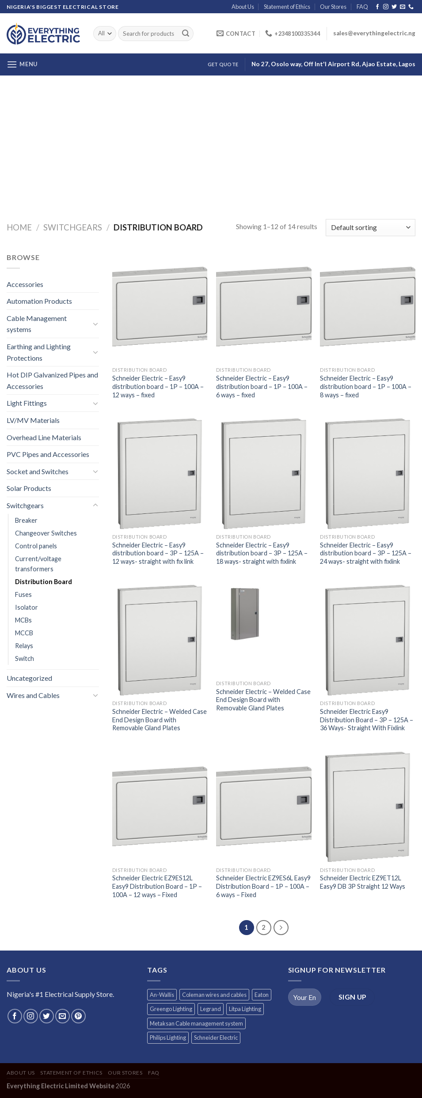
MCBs (23, 620)
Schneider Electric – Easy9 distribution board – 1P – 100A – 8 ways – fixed (365, 386)
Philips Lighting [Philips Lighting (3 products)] (168, 1037)
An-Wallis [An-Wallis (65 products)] (162, 994)
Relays (24, 645)
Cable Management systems (37, 324)
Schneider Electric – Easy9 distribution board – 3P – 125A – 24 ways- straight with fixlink (365, 553)
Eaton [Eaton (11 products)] (262, 994)
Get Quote (223, 64)
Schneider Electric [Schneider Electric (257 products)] (216, 1037)
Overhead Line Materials (44, 437)
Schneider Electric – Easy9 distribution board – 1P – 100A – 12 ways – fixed (158, 386)
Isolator (26, 607)
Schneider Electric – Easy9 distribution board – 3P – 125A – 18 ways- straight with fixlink (262, 553)
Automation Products (39, 301)
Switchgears (72, 227)
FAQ (362, 6)
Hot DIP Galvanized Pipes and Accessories (52, 380)
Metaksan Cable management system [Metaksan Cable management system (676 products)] (196, 1023)
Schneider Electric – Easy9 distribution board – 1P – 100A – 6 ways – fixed (262, 386)
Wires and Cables (33, 695)
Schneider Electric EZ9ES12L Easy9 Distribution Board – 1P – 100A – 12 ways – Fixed (157, 886)
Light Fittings (27, 403)
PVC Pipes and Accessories (48, 454)
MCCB (24, 633)
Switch (24, 658)
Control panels (36, 546)
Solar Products (29, 488)
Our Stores (333, 6)
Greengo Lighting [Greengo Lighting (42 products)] (171, 1008)
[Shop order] (370, 227)
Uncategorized (29, 678)
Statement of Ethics (287, 6)
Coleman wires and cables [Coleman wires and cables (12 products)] (214, 994)
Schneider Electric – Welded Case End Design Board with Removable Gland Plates (159, 720)
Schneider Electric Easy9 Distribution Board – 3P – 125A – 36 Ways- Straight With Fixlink (366, 720)
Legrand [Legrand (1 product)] (210, 1008)
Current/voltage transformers (38, 564)
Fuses (23, 594)
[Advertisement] (211, 142)
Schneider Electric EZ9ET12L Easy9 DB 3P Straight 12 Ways (362, 882)
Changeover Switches (46, 533)
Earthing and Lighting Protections (39, 352)
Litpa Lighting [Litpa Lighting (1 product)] (245, 1008)
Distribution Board (43, 581)
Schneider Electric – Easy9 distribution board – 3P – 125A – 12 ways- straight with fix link (158, 553)
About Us (243, 6)
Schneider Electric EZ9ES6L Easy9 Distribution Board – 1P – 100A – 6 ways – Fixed (263, 886)
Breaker (26, 520)
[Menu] (22, 64)
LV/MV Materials (33, 420)
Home (19, 227)
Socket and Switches (37, 471)
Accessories (25, 284)
